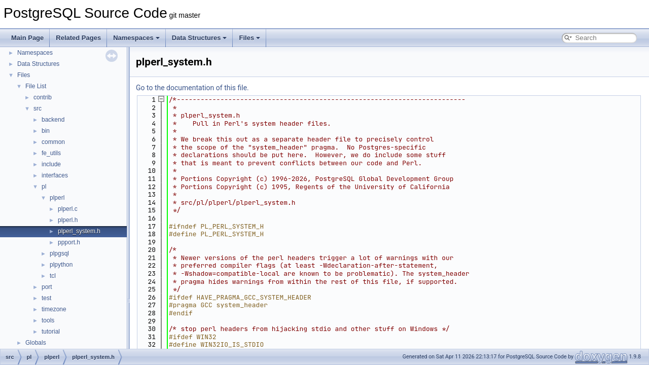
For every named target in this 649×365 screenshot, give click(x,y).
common (53, 141)
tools (48, 320)
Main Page (27, 38)
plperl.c (68, 208)
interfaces (55, 175)
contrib (42, 97)
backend (53, 119)
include (51, 164)
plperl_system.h (79, 231)
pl (44, 186)
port (47, 286)
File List (35, 86)
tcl (53, 275)
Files (249, 38)
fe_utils (51, 153)
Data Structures (199, 38)
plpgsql (59, 253)
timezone (54, 309)
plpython (61, 264)
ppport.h (69, 242)
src (37, 108)
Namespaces (136, 38)
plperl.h (68, 220)
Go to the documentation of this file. (192, 88)
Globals (35, 342)
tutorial (51, 331)
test (46, 298)
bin (46, 130)
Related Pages (78, 38)
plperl (57, 197)
